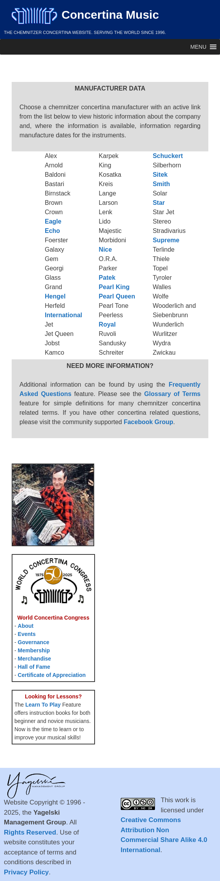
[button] (198, 47)
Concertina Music (85, 14)
